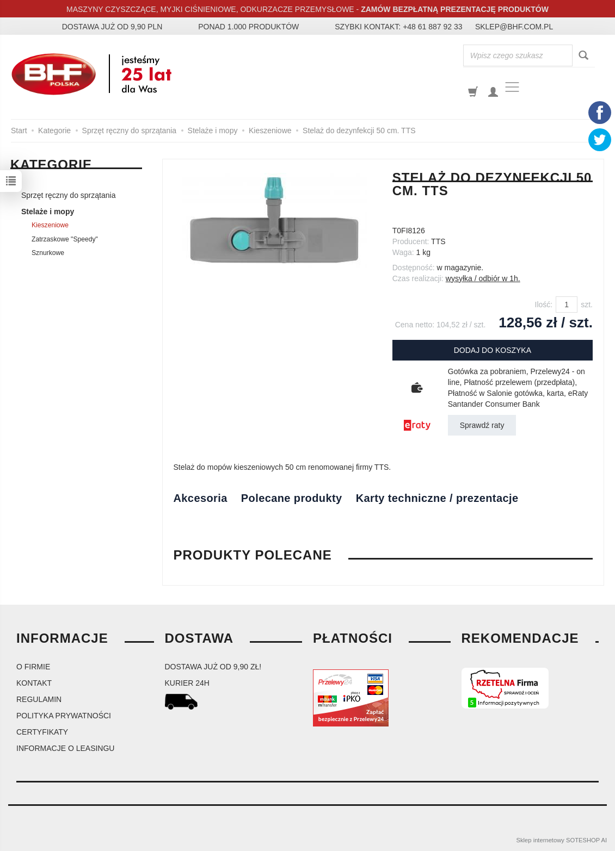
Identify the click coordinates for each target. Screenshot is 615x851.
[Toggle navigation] (512, 87)
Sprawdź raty (482, 425)
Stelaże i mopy (47, 211)
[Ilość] (566, 304)
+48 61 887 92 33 (432, 26)
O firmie (33, 666)
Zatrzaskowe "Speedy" (65, 239)
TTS (438, 241)
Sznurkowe (48, 253)
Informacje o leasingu (65, 748)
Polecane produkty (291, 498)
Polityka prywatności (63, 715)
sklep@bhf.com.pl (514, 26)
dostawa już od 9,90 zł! (213, 666)
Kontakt (34, 683)
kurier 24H (187, 683)
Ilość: (544, 304)
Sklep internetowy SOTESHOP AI (561, 840)
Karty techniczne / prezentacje (437, 498)
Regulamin (38, 699)
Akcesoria (200, 498)
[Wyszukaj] (583, 56)
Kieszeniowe (50, 225)
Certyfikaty (42, 732)
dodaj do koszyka (492, 350)
